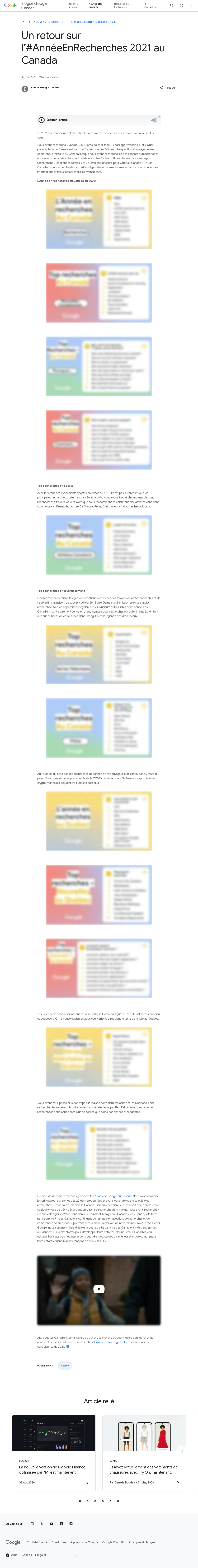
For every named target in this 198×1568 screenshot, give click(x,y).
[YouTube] (52, 1524)
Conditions (58, 1542)
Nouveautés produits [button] (95, 5)
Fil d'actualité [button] (150, 5)
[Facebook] (61, 1524)
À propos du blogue (142, 1542)
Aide (11, 1555)
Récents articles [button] (73, 5)
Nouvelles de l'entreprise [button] (121, 5)
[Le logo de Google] (13, 1542)
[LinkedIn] (71, 1524)
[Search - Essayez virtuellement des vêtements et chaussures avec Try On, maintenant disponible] (144, 1453)
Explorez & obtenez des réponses (93, 22)
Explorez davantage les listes (112, 1342)
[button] (168, 88)
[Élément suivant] (182, 1451)
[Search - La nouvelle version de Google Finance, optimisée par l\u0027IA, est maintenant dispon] (53, 1453)
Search (65, 1365)
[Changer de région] (50, 1555)
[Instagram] (32, 1524)
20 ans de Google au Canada (112, 1196)
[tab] (80, 1501)
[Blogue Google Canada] (23, 22)
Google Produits (113, 1542)
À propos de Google (84, 1542)
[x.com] (42, 1524)
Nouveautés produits (48, 22)
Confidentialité (37, 1542)
